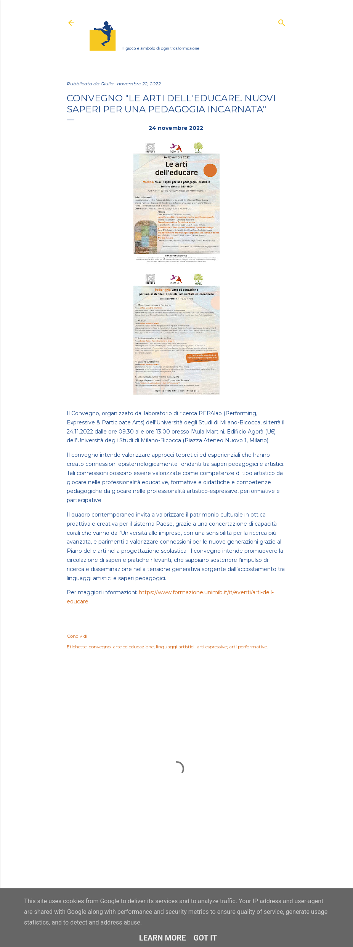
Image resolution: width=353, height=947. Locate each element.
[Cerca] (281, 21)
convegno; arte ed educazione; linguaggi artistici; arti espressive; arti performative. (178, 646)
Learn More (162, 937)
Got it (205, 937)
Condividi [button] (77, 636)
